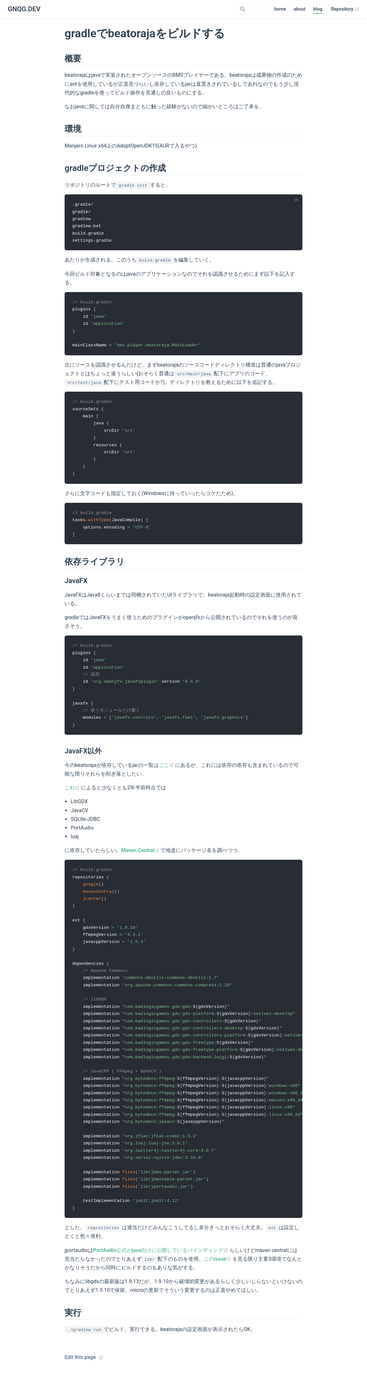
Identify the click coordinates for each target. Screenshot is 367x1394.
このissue (218, 1277)
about (300, 9)
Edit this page (80, 1375)
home (280, 9)
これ (73, 796)
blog (317, 9)
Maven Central (140, 859)
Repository (345, 9)
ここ (167, 773)
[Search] (236, 9)
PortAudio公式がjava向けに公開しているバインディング (161, 1268)
